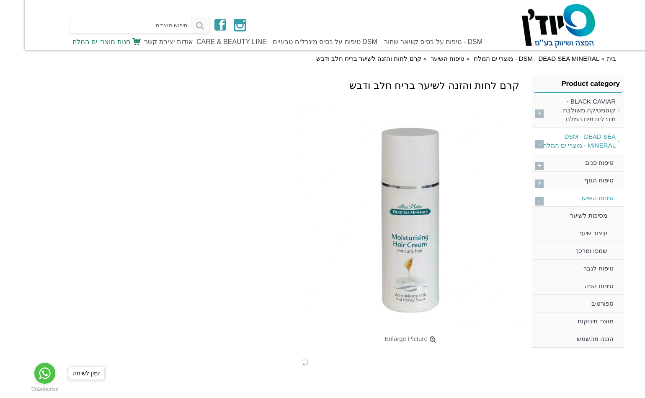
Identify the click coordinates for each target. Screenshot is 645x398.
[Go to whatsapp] (20, 373)
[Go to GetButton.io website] (20, 389)
